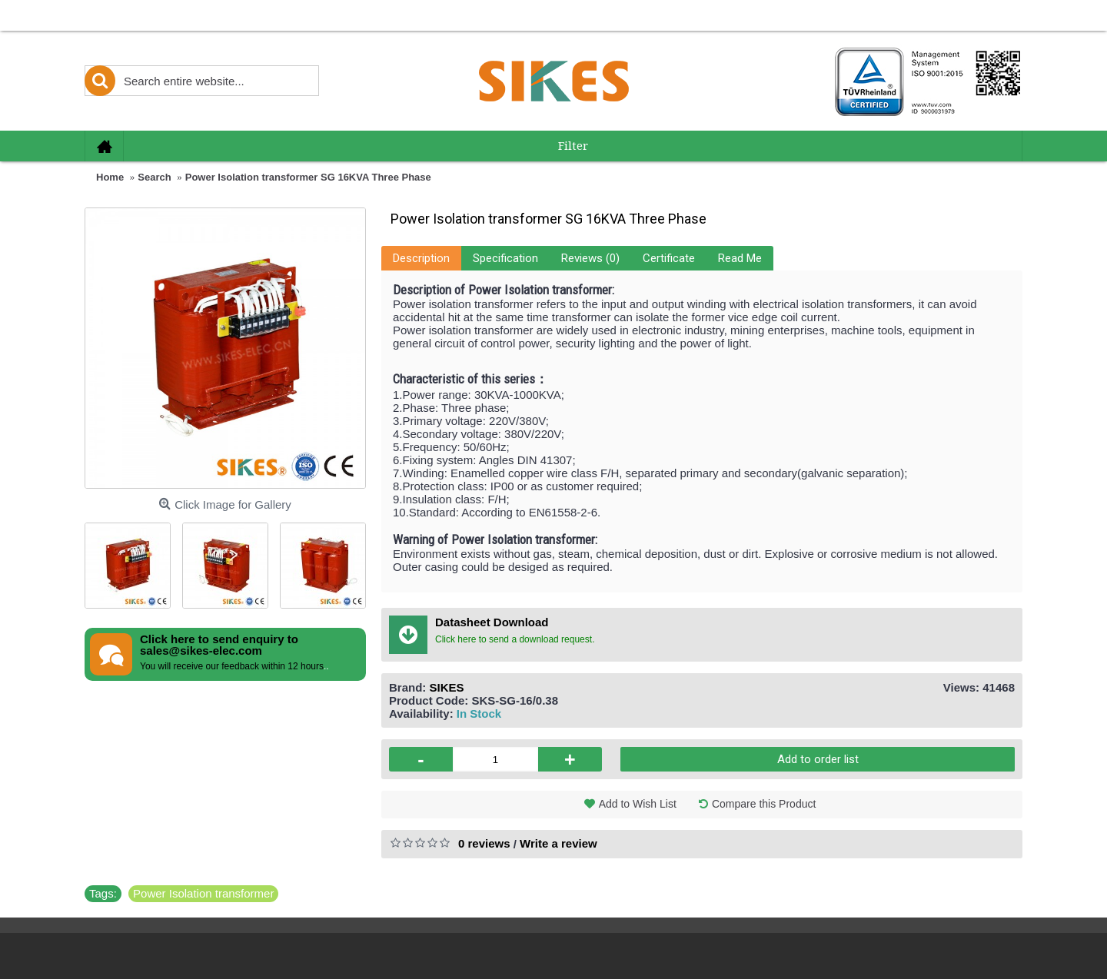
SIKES (447, 687)
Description (421, 258)
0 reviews (484, 843)
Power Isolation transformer (203, 893)
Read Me (740, 258)
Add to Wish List (637, 804)
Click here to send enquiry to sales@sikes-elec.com (219, 644)
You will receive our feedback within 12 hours (232, 666)
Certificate (669, 258)
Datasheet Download (492, 622)
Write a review (558, 843)
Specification (505, 258)
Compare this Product (764, 804)
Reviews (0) (590, 258)
